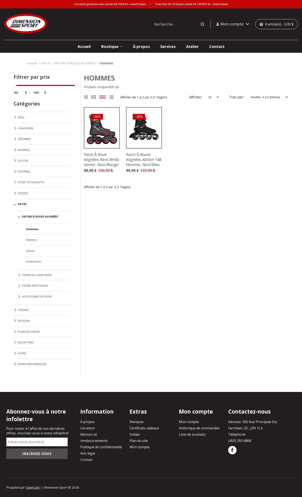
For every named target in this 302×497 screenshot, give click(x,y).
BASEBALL (24, 150)
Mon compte (140, 447)
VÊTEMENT (24, 139)
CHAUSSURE (25, 128)
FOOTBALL (24, 171)
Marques (137, 421)
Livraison (87, 428)
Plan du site (139, 440)
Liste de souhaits (192, 434)
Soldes (135, 434)
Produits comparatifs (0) (101, 87)
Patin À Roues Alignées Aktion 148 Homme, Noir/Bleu (143, 159)
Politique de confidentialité (101, 447)
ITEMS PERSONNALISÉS (32, 364)
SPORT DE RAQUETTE (31, 182)
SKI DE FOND (26, 342)
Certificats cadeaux (144, 428)
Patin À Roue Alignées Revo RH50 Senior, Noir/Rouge (101, 159)
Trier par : (237, 97)
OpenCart (33, 487)
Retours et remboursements (94, 437)
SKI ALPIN (24, 321)
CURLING (23, 310)
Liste (111, 97)
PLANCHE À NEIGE (29, 332)
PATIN (46, 63)
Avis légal (87, 453)
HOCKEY (23, 193)
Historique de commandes (199, 428)
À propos (87, 421)
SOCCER (23, 160)
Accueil (32, 63)
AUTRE (22, 353)
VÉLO (21, 117)
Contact (86, 459)
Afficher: (195, 97)
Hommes (106, 63)
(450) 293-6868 (239, 440)
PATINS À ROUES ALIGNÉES (75, 63)
